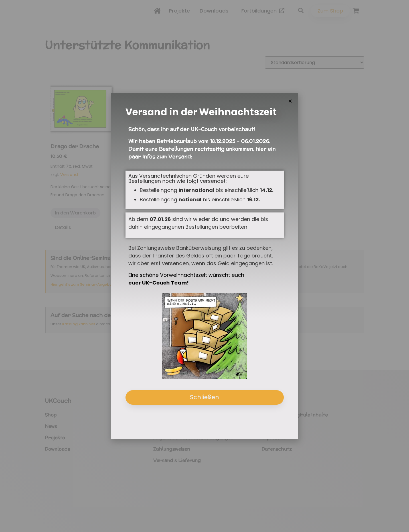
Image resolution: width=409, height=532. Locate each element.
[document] (204, 266)
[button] (290, 101)
